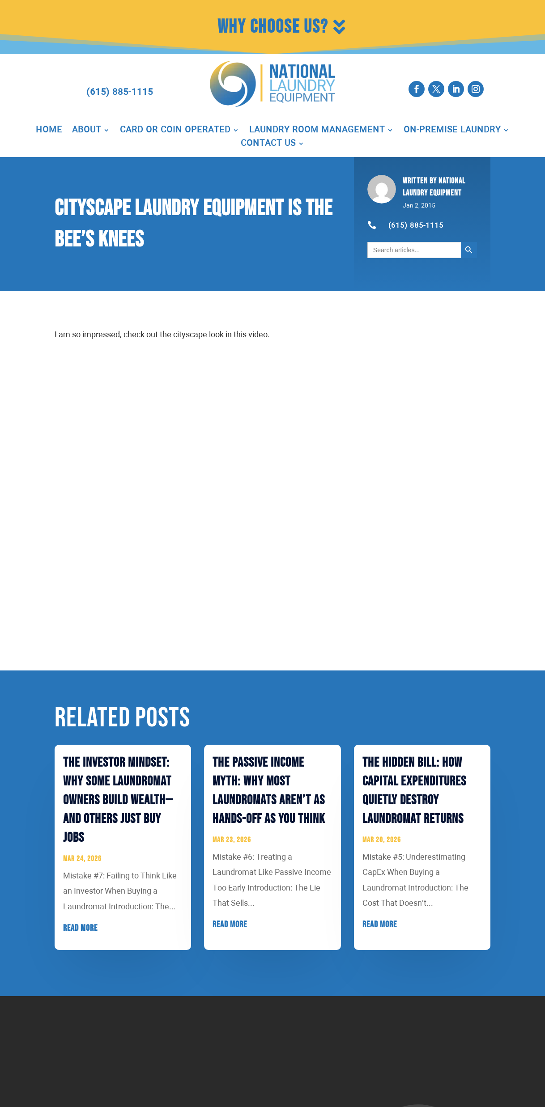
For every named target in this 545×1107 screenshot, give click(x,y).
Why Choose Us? (272, 27)
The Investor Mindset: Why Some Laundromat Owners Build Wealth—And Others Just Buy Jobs (118, 800)
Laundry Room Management (317, 130)
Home (49, 130)
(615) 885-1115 (119, 92)
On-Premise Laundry (452, 130)
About (86, 130)
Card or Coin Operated (175, 130)
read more (80, 928)
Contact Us (268, 144)
